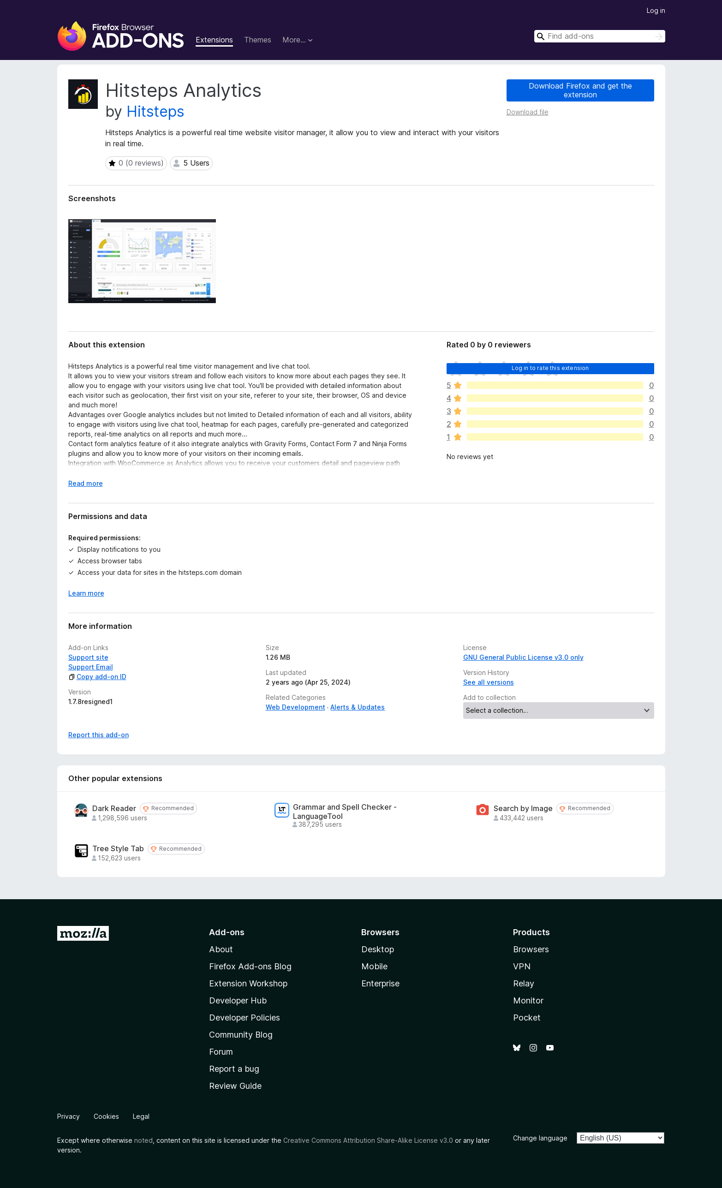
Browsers (531, 949)
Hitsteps (155, 111)
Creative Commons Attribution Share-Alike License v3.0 (368, 1140)
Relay (523, 983)
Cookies (106, 1116)
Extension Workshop (248, 983)
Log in (656, 10)
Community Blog (241, 1034)
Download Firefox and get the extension (580, 90)
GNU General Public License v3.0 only (523, 657)
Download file (528, 112)
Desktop (377, 949)
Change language (540, 1138)
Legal (141, 1116)
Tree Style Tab (118, 848)
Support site (88, 657)
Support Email (90, 667)
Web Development (295, 707)
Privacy (68, 1116)
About (221, 949)
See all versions (488, 682)
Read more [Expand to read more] (85, 483)
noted (143, 1140)
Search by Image (523, 808)
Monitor (528, 1000)
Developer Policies (244, 1017)
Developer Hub (238, 1000)
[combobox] (599, 36)
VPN (522, 966)
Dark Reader (114, 808)
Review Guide (235, 1086)
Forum (221, 1052)
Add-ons (227, 932)
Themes (257, 39)
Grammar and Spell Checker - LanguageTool (345, 811)
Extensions (214, 39)
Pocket (527, 1017)
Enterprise (380, 983)
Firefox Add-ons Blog (250, 966)
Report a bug (234, 1069)
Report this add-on (98, 735)
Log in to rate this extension (550, 367)
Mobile (374, 966)
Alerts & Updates (357, 707)
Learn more (86, 593)
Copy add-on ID (97, 677)
